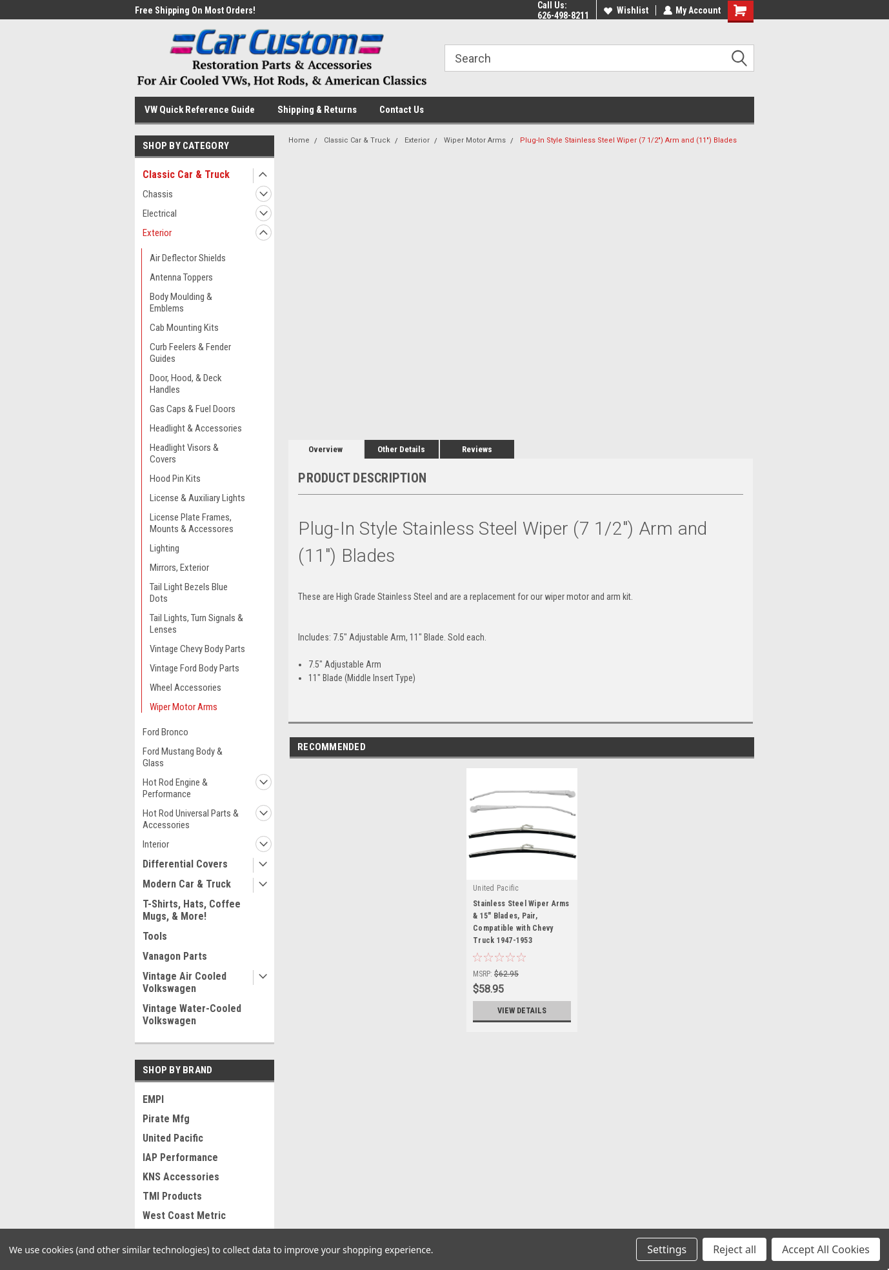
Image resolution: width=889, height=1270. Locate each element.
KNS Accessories (181, 1177)
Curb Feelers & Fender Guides (190, 352)
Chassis (158, 194)
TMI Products (172, 1196)
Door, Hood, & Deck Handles (186, 383)
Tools (155, 936)
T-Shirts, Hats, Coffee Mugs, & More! (192, 910)
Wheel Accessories (185, 687)
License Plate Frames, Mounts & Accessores (192, 523)
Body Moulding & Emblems (181, 302)
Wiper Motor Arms (183, 707)
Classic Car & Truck (186, 174)
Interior (156, 844)
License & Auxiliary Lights (197, 498)
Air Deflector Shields (188, 258)
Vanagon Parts (175, 956)
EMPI (153, 1099)
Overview (325, 449)
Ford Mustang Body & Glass (183, 757)
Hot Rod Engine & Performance (175, 788)
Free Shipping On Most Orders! (195, 10)
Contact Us (401, 109)
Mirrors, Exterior (179, 567)
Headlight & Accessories (196, 428)
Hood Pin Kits (175, 478)
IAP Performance (180, 1157)
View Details (521, 1011)
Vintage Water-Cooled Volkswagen (192, 1014)
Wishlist (625, 10)
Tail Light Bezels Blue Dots (189, 592)
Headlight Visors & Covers (184, 453)
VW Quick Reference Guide (200, 109)
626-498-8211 (562, 15)
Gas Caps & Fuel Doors (192, 409)
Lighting (164, 548)
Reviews (477, 449)
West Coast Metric (184, 1215)
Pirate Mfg (166, 1119)
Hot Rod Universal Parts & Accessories (191, 819)
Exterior (157, 233)
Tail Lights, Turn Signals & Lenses (196, 623)
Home (299, 140)
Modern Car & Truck (187, 884)
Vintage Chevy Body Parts (197, 649)
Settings (666, 1249)
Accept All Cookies (826, 1249)
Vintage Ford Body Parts (194, 668)
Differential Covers (185, 864)
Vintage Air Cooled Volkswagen (184, 982)
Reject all (734, 1249)
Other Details (401, 449)
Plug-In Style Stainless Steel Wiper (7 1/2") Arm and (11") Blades (628, 140)
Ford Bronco (165, 732)
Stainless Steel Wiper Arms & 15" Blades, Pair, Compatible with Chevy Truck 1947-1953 (521, 922)
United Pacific (173, 1138)
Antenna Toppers (181, 277)
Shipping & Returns (317, 109)
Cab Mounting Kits (184, 327)
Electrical (160, 213)
